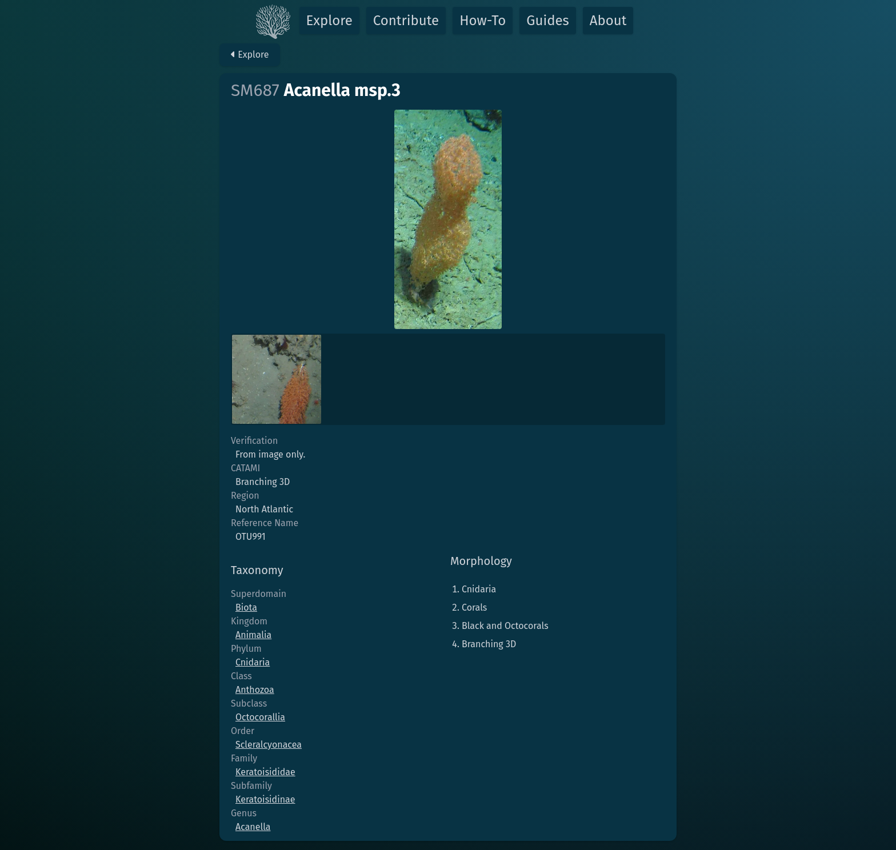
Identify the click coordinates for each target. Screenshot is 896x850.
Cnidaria (252, 662)
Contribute (406, 21)
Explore (329, 21)
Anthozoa (254, 689)
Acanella (252, 826)
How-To (482, 21)
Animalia (253, 635)
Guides (547, 21)
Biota (246, 607)
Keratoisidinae (265, 799)
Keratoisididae (265, 772)
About (608, 21)
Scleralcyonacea (268, 744)
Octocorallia (260, 717)
